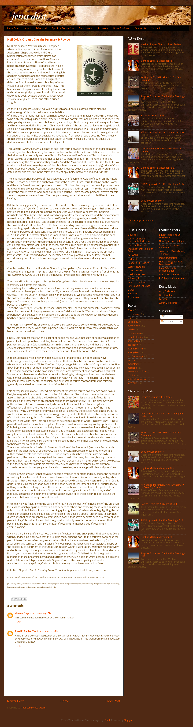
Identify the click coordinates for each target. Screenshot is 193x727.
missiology (133, 364)
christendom (134, 333)
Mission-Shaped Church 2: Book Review (161, 44)
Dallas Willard (134, 255)
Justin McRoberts (168, 303)
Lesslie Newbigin (136, 267)
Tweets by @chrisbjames (140, 221)
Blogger (128, 720)
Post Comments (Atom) (33, 708)
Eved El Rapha (23, 631)
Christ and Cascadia (137, 245)
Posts (165, 316)
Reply (18, 622)
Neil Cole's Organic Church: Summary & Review (38, 39)
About (27, 28)
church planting (136, 337)
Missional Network (137, 274)
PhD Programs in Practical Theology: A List (163, 184)
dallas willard (134, 341)
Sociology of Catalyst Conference (170, 246)
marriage (132, 360)
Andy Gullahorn (167, 291)
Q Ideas (132, 290)
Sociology (102, 28)
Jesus (130, 318)
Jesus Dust (13, 28)
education (133, 345)
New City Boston (136, 282)
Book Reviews (121, 28)
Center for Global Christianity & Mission (139, 240)
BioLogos (133, 235)
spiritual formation (137, 379)
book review (134, 326)
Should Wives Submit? (152, 201)
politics (131, 375)
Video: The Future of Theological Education (163, 132)
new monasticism (137, 372)
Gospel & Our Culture (138, 263)
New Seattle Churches (139, 286)
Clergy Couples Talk (169, 275)
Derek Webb (165, 295)
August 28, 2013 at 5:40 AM (37, 613)
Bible (130, 310)
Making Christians (168, 258)
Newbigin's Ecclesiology (171, 241)
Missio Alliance (135, 271)
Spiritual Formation (63, 28)
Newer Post (15, 701)
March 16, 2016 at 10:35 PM (45, 631)
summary (132, 383)
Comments (168, 322)
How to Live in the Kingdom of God (159, 504)
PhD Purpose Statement (172, 278)
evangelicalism (135, 349)
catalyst (132, 330)
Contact (155, 28)
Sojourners (133, 297)
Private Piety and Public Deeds (156, 397)
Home (64, 701)
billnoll (107, 720)
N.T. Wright (133, 278)
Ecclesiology (86, 28)
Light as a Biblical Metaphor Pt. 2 (157, 168)
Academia (140, 28)
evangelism (133, 353)
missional (132, 368)
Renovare (132, 294)
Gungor (163, 299)
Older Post (112, 701)
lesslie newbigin (136, 356)
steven (19, 613)
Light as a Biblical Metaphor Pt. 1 (157, 61)
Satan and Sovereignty (152, 116)
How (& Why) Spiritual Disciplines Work (170, 263)
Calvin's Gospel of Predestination (168, 269)
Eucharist (132, 259)
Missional (41, 28)
